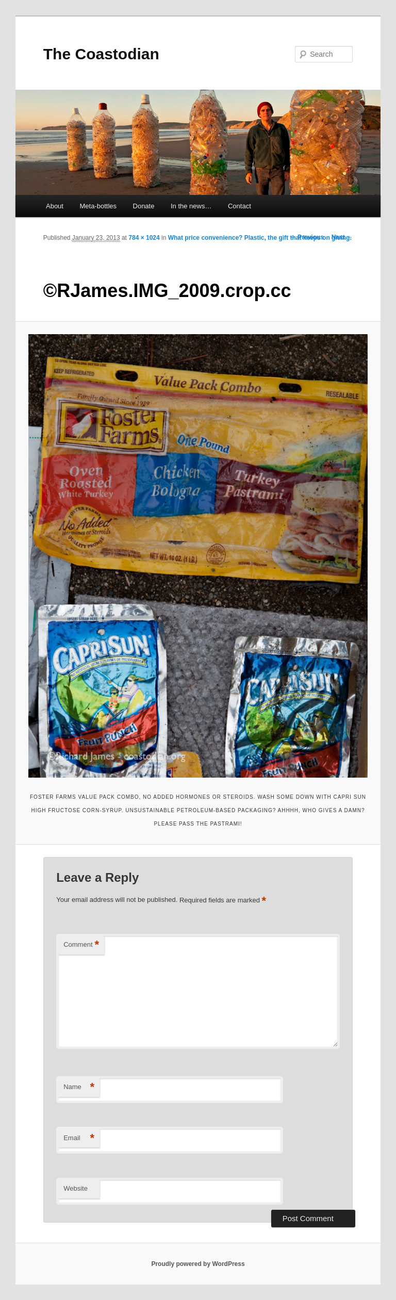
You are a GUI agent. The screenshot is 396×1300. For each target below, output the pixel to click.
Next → (342, 237)
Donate (144, 206)
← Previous (307, 237)
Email (78, 1138)
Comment (81, 944)
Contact (239, 206)
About (54, 206)
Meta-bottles (98, 206)
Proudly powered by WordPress (197, 1264)
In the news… (191, 206)
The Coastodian (101, 53)
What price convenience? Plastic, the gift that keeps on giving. (260, 237)
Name (78, 1087)
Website (75, 1188)
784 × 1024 (143, 237)
